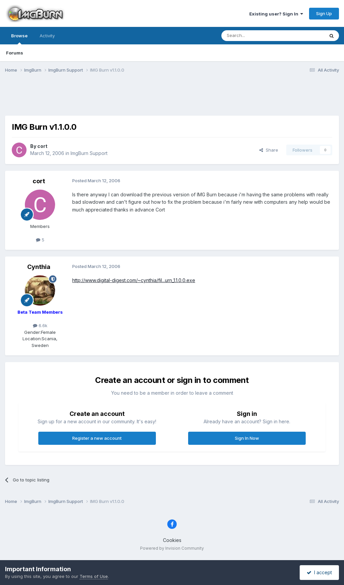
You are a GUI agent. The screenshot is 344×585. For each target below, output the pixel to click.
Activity (47, 35)
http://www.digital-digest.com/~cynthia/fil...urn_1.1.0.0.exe (133, 280)
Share (268, 150)
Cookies (172, 540)
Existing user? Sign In (276, 13)
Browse (19, 38)
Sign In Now (247, 438)
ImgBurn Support (89, 153)
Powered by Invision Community (172, 548)
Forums (14, 52)
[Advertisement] (172, 98)
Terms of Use (94, 576)
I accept (319, 572)
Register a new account (97, 438)
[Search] (255, 35)
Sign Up (324, 13)
